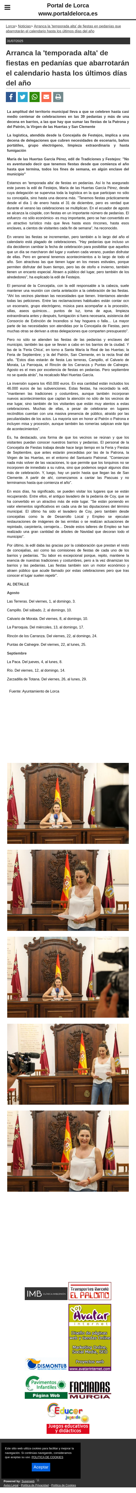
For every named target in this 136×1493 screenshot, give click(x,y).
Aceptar (41, 1467)
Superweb (28, 1481)
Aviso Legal (11, 1485)
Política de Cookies (63, 1485)
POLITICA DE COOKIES (47, 1457)
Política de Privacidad (35, 1485)
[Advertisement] (68, 729)
